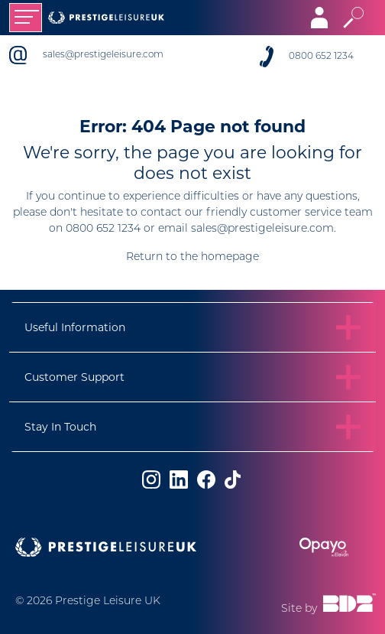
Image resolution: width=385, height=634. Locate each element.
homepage (230, 257)
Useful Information (74, 327)
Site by (328, 604)
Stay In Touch (60, 427)
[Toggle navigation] (25, 17)
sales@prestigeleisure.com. (263, 229)
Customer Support (74, 377)
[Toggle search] (353, 17)
